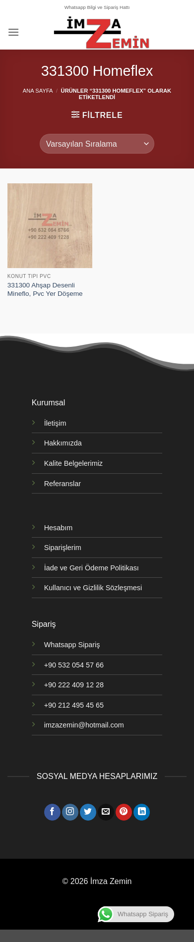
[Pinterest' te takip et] (124, 812)
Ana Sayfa (38, 91)
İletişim (55, 423)
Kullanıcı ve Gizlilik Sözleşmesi (93, 588)
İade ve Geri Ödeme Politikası (91, 568)
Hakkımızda (63, 443)
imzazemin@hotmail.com (84, 725)
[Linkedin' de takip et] (141, 812)
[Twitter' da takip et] (88, 812)
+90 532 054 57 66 (74, 665)
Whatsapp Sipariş (72, 645)
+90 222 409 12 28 (74, 685)
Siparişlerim (62, 548)
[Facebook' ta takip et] (52, 812)
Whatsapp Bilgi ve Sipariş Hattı (97, 7)
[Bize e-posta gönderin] (106, 812)
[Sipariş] (97, 144)
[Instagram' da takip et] (70, 812)
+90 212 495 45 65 (74, 705)
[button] (13, 32)
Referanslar (62, 484)
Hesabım (58, 528)
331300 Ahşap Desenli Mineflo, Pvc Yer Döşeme (45, 289)
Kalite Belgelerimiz (73, 463)
